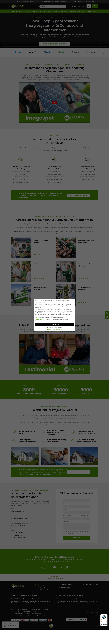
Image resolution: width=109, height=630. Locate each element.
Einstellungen (38, 321)
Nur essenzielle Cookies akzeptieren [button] (54, 327)
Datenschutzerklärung (41, 319)
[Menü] (106, 615)
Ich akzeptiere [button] (54, 324)
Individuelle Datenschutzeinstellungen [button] (54, 329)
